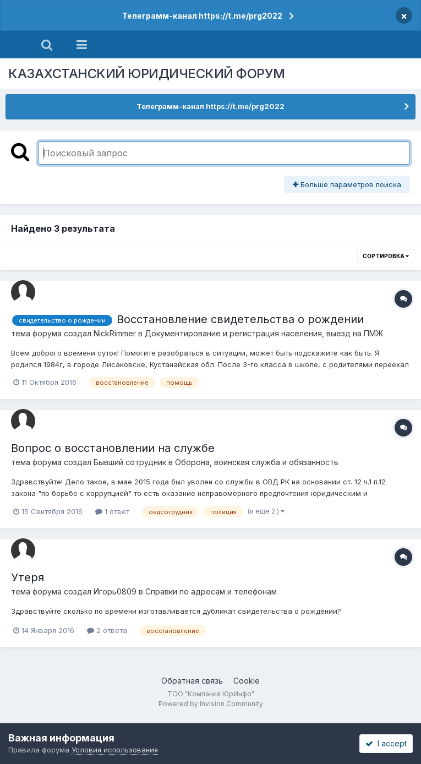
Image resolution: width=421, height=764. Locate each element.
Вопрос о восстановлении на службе (113, 448)
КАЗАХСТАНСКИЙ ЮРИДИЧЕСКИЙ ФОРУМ (146, 73)
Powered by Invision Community (210, 704)
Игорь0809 (115, 591)
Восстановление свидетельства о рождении (240, 319)
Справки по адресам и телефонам (211, 591)
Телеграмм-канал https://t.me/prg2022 (202, 15)
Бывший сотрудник (130, 462)
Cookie (246, 680)
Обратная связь (192, 680)
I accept (386, 743)
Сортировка (386, 256)
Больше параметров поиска (347, 184)
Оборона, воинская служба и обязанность (256, 462)
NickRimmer (115, 333)
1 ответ (112, 511)
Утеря (27, 577)
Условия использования (115, 749)
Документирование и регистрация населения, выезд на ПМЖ (264, 333)
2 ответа (107, 630)
